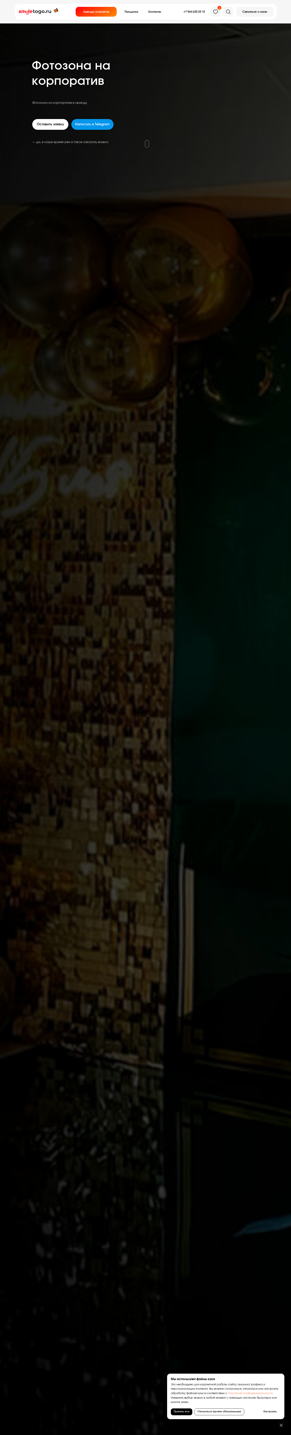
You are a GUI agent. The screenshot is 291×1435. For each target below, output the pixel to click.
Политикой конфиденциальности (250, 1393)
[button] (255, 12)
